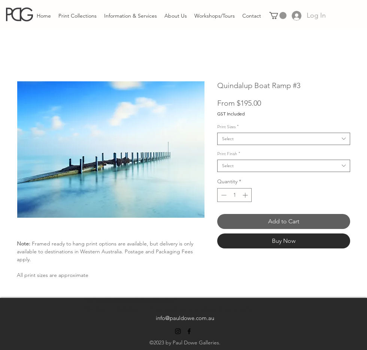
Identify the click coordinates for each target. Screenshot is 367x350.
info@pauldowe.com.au (185, 318)
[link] (277, 15)
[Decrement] (223, 195)
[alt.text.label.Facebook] (189, 331)
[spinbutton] (234, 195)
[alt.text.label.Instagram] (178, 331)
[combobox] (283, 139)
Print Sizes (228, 127)
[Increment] (246, 195)
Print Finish (228, 154)
